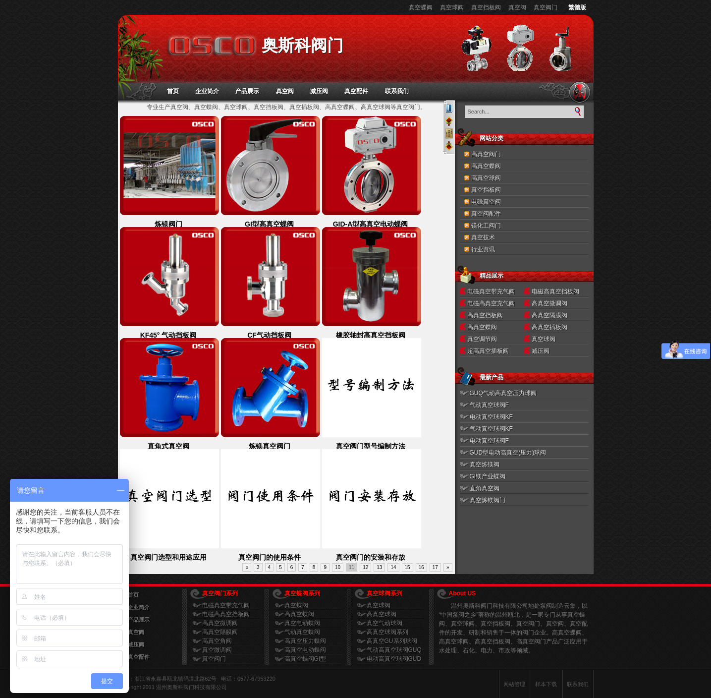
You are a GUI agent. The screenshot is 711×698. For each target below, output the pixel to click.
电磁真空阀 (486, 201)
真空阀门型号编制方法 (370, 446)
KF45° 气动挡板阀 (168, 335)
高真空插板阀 (549, 327)
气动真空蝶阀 (302, 632)
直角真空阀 (484, 488)
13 (379, 567)
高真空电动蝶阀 (305, 649)
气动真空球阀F (489, 405)
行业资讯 (483, 249)
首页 (173, 91)
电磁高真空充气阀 (491, 303)
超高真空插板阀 (488, 351)
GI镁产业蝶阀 (488, 476)
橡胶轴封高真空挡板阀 (370, 335)
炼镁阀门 (168, 224)
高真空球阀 (486, 177)
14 (393, 567)
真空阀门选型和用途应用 (168, 557)
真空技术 (483, 237)
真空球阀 (452, 7)
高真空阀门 (486, 154)
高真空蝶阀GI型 (305, 658)
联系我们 (397, 91)
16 (421, 567)
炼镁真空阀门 (269, 446)
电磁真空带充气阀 (491, 291)
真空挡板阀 (486, 7)
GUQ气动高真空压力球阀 (503, 393)
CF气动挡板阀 (269, 335)
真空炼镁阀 (484, 464)
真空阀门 (545, 7)
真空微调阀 (217, 649)
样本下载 (546, 684)
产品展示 (247, 91)
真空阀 (517, 7)
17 (435, 567)
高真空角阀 (217, 641)
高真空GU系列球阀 (392, 641)
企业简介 (207, 91)
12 (365, 567)
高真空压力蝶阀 (305, 641)
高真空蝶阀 (486, 166)
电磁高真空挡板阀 (555, 291)
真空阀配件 (486, 213)
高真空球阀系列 (387, 632)
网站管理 (514, 684)
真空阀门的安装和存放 (370, 557)
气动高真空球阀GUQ (394, 649)
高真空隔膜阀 (549, 315)
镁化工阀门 (486, 225)
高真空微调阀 (549, 303)
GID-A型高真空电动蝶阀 (370, 224)
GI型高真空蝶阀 (269, 224)
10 (337, 567)
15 (407, 567)
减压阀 (319, 91)
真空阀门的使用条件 (269, 557)
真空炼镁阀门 (487, 500)
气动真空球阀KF (491, 428)
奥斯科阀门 (302, 45)
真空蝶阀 (421, 7)
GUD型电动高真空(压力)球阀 (508, 452)
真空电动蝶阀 (302, 623)
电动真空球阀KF (491, 416)
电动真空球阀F (489, 440)
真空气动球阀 (384, 623)
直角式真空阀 (168, 446)
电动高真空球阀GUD (394, 658)
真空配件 (356, 91)
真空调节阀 (482, 339)
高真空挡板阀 (485, 315)
